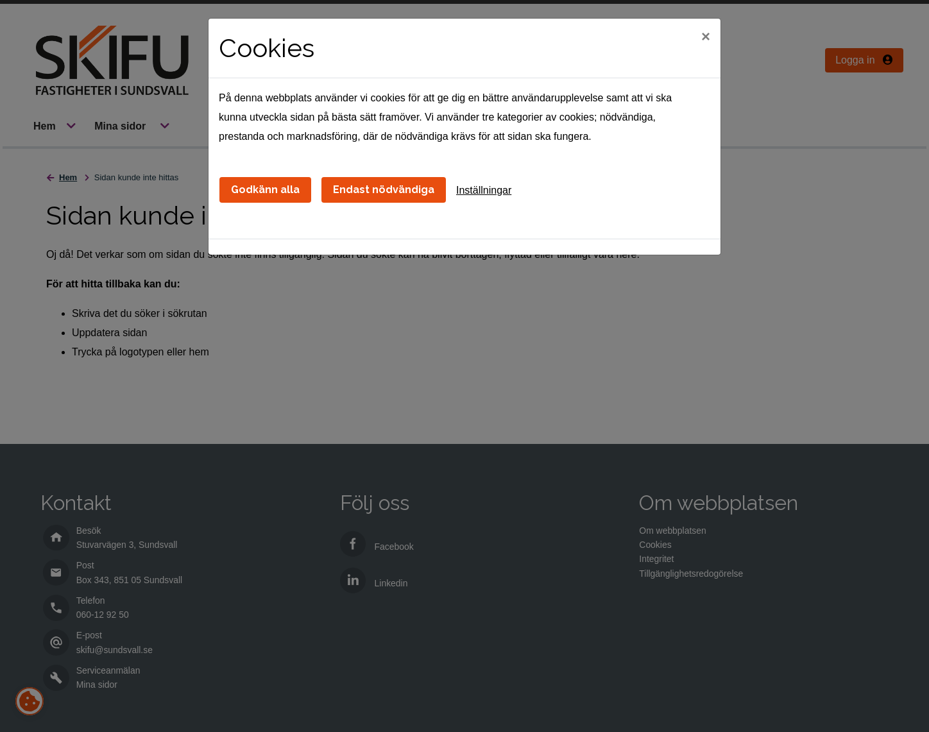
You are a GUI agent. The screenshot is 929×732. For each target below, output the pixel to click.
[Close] (705, 37)
